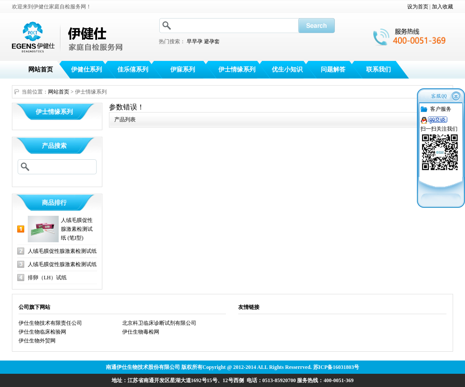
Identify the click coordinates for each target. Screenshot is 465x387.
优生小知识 (287, 69)
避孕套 (212, 41)
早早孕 (194, 41)
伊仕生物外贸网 (37, 341)
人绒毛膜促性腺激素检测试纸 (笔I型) (77, 229)
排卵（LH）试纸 (47, 277)
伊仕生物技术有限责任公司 (50, 323)
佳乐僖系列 (132, 69)
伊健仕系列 (86, 69)
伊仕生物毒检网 (140, 332)
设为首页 (417, 7)
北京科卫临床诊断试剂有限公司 (159, 323)
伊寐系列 (182, 69)
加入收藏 (442, 7)
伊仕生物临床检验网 (42, 332)
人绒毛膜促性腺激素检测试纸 (62, 251)
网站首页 (40, 69)
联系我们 (378, 69)
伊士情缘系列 (236, 69)
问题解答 (333, 69)
